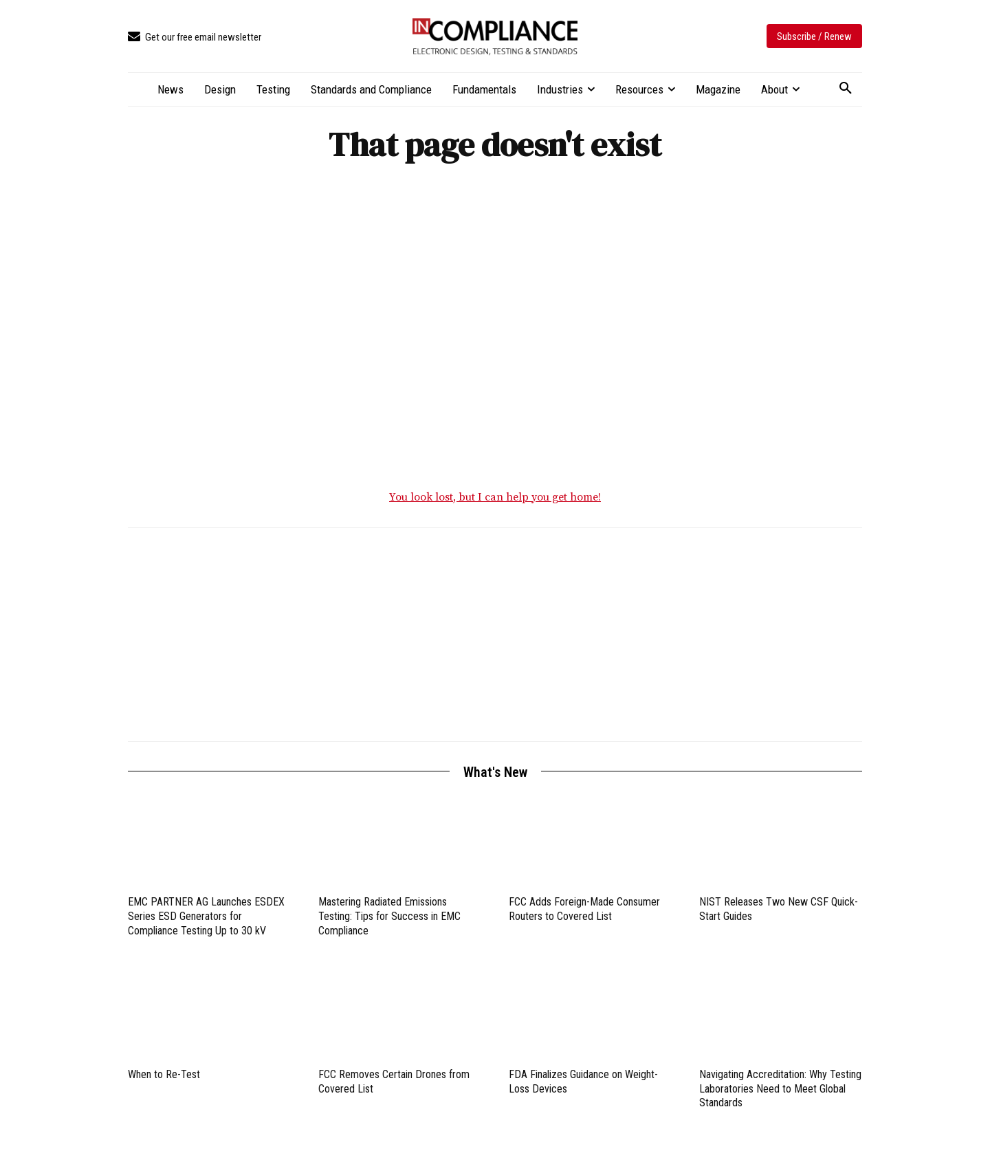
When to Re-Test (164, 1077)
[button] (845, 88)
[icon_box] (194, 37)
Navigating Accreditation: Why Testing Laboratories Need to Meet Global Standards (780, 1092)
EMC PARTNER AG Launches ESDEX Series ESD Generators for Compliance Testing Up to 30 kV (206, 920)
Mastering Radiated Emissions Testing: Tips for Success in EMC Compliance (389, 920)
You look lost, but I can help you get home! (495, 500)
